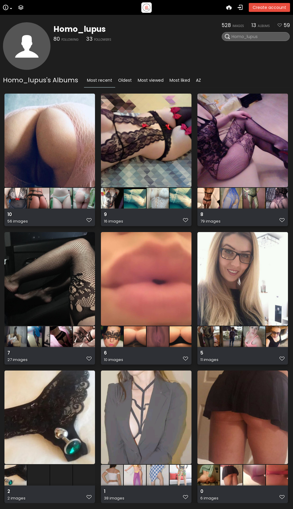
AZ (198, 80)
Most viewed (151, 80)
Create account (269, 7)
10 (9, 215)
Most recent (99, 80)
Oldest (125, 80)
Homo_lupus (79, 29)
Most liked (180, 80)
